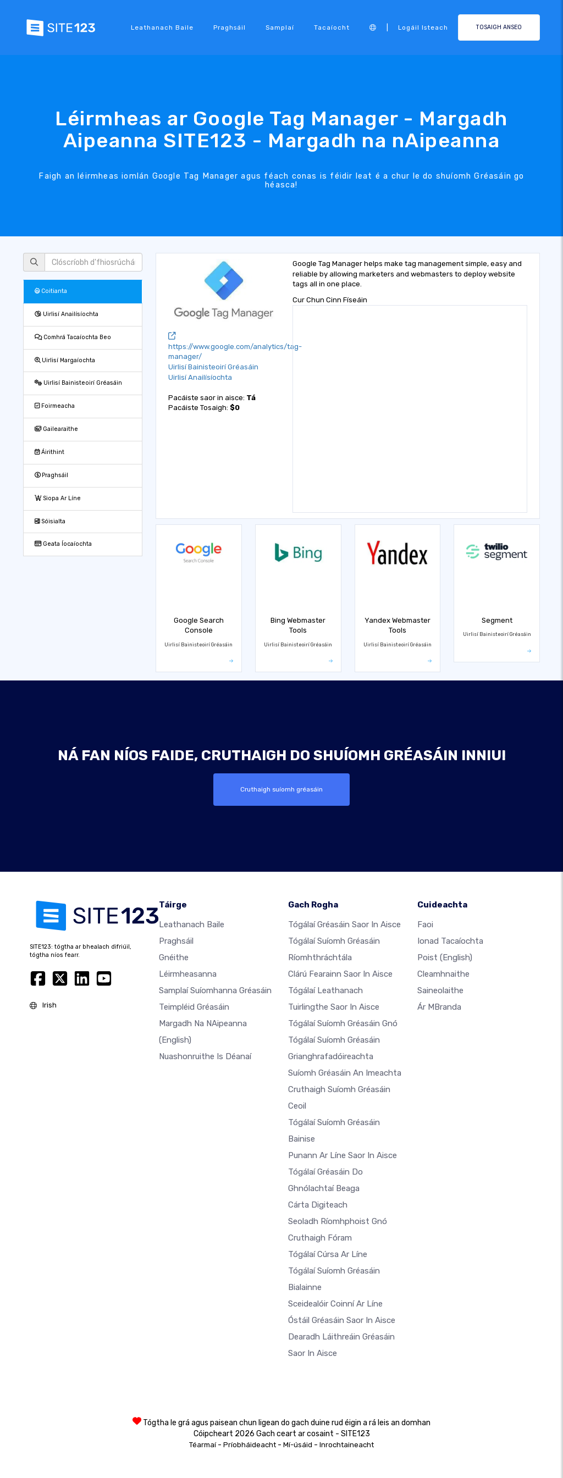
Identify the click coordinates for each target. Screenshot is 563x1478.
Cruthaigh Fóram (320, 1238)
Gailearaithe (56, 429)
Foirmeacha (55, 405)
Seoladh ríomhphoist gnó (337, 1221)
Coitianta (51, 291)
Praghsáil (229, 27)
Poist (444, 957)
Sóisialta (50, 521)
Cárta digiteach (317, 1205)
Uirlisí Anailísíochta (66, 314)
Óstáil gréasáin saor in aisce (341, 1320)
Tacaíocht (332, 27)
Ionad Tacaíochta (450, 941)
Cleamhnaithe (443, 974)
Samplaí (280, 27)
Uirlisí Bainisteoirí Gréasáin (78, 382)
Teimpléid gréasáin (194, 1007)
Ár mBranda (439, 1007)
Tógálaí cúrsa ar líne (327, 1254)
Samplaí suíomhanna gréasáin (215, 990)
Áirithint (49, 452)
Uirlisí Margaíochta (65, 360)
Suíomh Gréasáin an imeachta (344, 1073)
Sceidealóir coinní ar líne (335, 1304)
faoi (425, 924)
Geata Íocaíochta (63, 543)
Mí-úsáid (297, 1445)
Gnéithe (174, 957)
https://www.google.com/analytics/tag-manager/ (235, 347)
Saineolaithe (440, 990)
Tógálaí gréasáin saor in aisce (344, 924)
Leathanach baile (162, 27)
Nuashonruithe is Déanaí (205, 1056)
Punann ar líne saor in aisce (342, 1155)
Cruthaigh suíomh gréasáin (281, 789)
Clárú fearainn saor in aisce (340, 974)
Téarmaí (202, 1445)
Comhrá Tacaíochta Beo (73, 337)
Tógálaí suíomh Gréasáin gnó (343, 1023)
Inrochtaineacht (346, 1445)
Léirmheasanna (188, 974)
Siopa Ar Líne (58, 498)
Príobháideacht (249, 1445)
